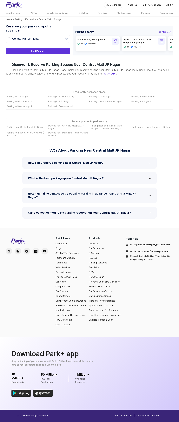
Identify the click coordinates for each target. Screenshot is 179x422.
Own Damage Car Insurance (70, 315)
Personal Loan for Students (103, 310)
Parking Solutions (98, 262)
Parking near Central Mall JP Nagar (24, 127)
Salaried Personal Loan (101, 319)
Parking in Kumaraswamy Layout (106, 101)
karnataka (30, 19)
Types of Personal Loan (101, 305)
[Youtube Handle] (44, 251)
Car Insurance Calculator (102, 291)
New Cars (94, 243)
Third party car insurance (102, 300)
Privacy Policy (142, 415)
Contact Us (61, 243)
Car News (61, 281)
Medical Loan (63, 310)
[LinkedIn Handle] (35, 251)
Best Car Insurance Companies (105, 315)
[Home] (14, 5)
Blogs (58, 248)
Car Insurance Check (100, 296)
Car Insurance (96, 248)
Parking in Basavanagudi (19, 106)
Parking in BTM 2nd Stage (61, 96)
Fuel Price (94, 267)
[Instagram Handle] (9, 251)
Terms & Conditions (124, 415)
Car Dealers (62, 291)
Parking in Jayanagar (100, 96)
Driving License (63, 272)
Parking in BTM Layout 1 (19, 101)
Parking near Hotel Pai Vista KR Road (151, 127)
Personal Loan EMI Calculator (105, 281)
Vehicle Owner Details (100, 286)
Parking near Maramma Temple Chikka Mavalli (68, 134)
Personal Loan (96, 276)
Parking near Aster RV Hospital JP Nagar (66, 127)
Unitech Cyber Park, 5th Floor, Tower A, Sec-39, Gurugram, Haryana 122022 (150, 258)
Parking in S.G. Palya (59, 101)
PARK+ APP (109, 73)
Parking (18, 19)
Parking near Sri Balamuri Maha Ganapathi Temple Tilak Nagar (106, 127)
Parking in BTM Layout (143, 96)
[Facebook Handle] (18, 251)
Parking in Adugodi (141, 101)
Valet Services (63, 267)
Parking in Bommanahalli (60, 106)
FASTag (93, 257)
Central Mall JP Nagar (50, 19)
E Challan (94, 253)
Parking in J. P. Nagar (17, 96)
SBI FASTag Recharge (67, 253)
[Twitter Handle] (26, 251)
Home (9, 19)
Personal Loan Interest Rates (71, 305)
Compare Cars (63, 286)
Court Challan (63, 324)
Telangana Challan (65, 257)
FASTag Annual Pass (66, 276)
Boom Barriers (63, 296)
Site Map (156, 415)
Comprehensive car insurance (71, 300)
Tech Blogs (61, 262)
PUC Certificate (64, 319)
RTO (91, 272)
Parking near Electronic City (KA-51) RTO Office (25, 134)
